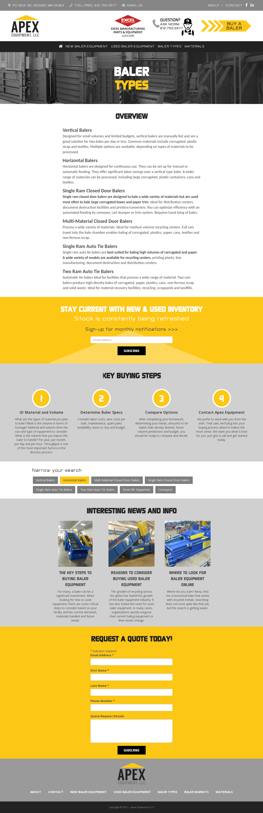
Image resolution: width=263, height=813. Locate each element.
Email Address (102, 655)
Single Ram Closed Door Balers (169, 480)
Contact (233, 5)
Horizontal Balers (74, 480)
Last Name (99, 686)
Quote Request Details (107, 716)
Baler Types (169, 46)
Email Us (132, 5)
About (214, 5)
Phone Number (102, 701)
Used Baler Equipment (133, 46)
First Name (99, 670)
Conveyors (165, 490)
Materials (194, 46)
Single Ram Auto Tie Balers (54, 490)
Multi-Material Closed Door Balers (117, 480)
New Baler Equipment (87, 46)
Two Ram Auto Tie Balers (97, 490)
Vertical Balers (45, 480)
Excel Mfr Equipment (136, 490)
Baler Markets (196, 792)
